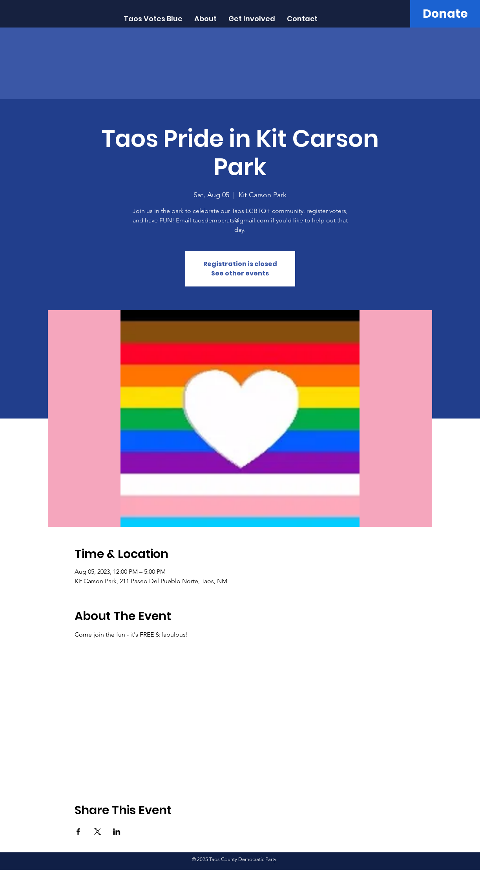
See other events (240, 273)
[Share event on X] (97, 831)
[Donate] (445, 14)
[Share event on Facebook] (78, 831)
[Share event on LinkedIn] (116, 831)
